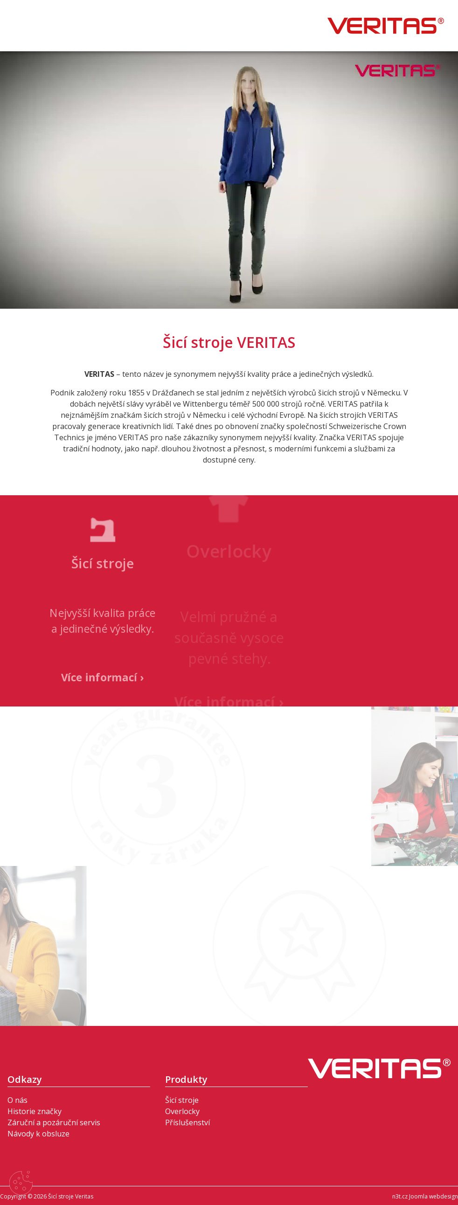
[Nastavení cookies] (21, 1184)
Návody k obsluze (38, 1134)
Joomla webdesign (433, 1196)
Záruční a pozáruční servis (53, 1122)
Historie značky (34, 1111)
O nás (17, 1100)
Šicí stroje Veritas (385, 25)
